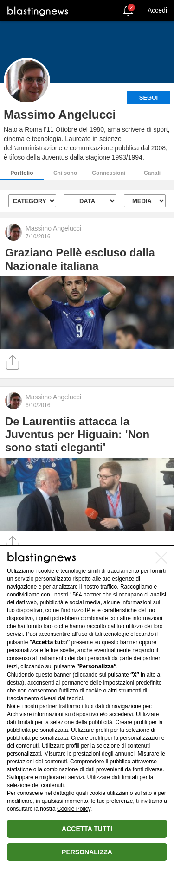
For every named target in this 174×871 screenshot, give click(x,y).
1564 (76, 594)
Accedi (157, 10)
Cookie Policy (73, 809)
